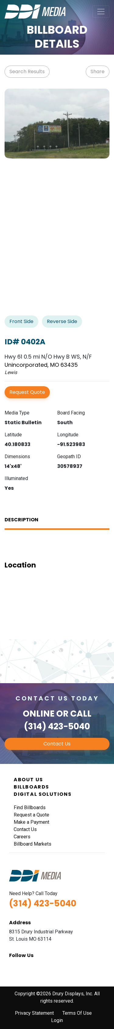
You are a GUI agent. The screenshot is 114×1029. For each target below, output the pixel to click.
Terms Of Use (77, 1013)
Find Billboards (30, 807)
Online (38, 714)
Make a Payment (31, 822)
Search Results (27, 71)
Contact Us (57, 743)
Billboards (31, 786)
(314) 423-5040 (57, 726)
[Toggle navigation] (100, 11)
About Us (28, 779)
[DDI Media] (35, 11)
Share (98, 71)
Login (57, 1020)
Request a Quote (31, 815)
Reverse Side (62, 321)
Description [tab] (21, 519)
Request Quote (27, 392)
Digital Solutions (42, 794)
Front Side (21, 321)
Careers (22, 837)
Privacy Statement (34, 1013)
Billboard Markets (32, 844)
